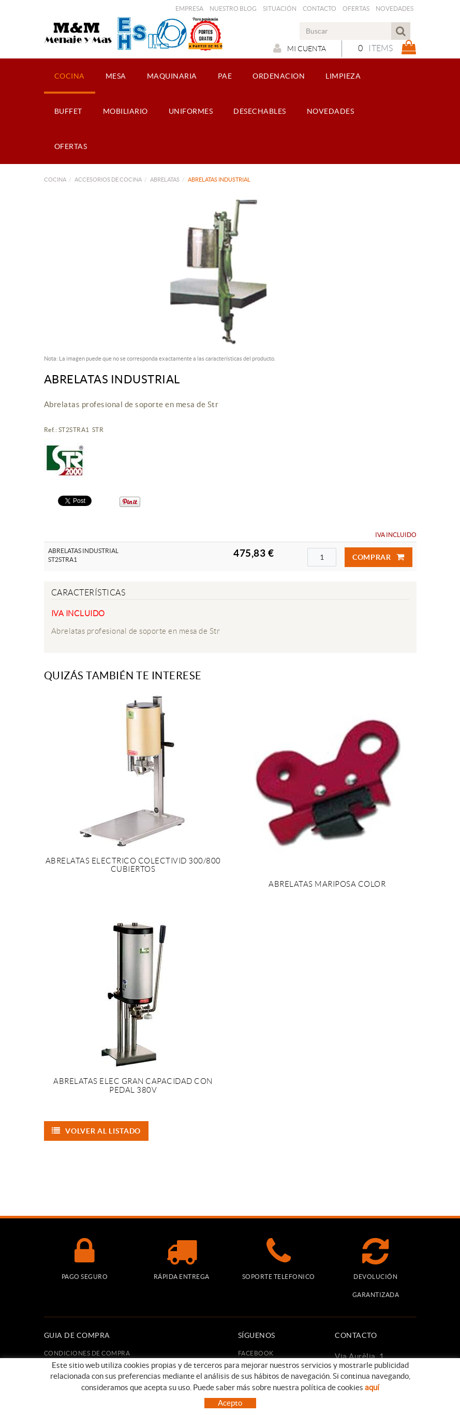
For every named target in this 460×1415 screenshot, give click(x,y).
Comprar (378, 557)
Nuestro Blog (233, 8)
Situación (279, 8)
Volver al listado (96, 1131)
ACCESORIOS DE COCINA (108, 179)
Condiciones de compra (87, 1353)
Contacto (319, 8)
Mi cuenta (298, 48)
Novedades (394, 8)
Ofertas (356, 8)
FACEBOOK (256, 1353)
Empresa (189, 8)
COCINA (55, 179)
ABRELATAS (165, 179)
